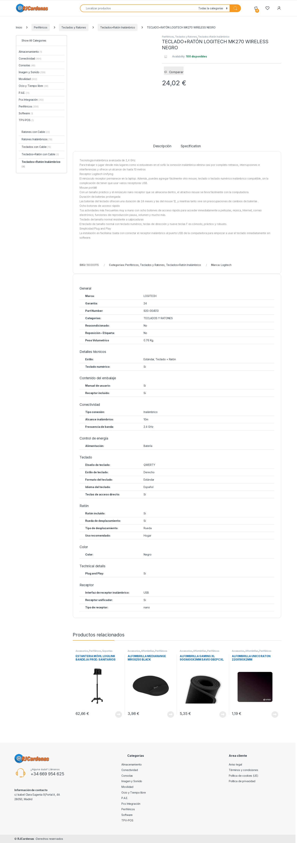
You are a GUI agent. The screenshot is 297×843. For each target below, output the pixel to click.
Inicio (19, 27)
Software (26, 113)
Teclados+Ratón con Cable (40, 154)
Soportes (107, 650)
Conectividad (30, 58)
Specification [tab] (191, 146)
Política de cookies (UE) (243, 775)
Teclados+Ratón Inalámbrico (117, 27)
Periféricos (40, 27)
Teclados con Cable (36, 146)
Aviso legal (235, 764)
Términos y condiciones (243, 770)
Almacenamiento (30, 51)
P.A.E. (24, 92)
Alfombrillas (147, 650)
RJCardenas (25, 838)
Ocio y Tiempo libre (33, 85)
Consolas (27, 65)
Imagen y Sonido (32, 72)
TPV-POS (26, 120)
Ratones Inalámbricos (37, 139)
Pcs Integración (31, 99)
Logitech (226, 264)
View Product (118, 714)
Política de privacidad (242, 781)
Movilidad (28, 79)
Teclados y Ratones (73, 27)
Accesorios (82, 650)
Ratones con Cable (36, 131)
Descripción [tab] (162, 146)
